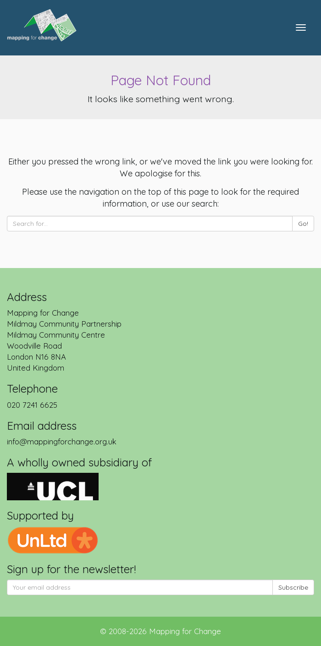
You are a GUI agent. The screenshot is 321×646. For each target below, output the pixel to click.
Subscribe (293, 587)
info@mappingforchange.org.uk (61, 441)
